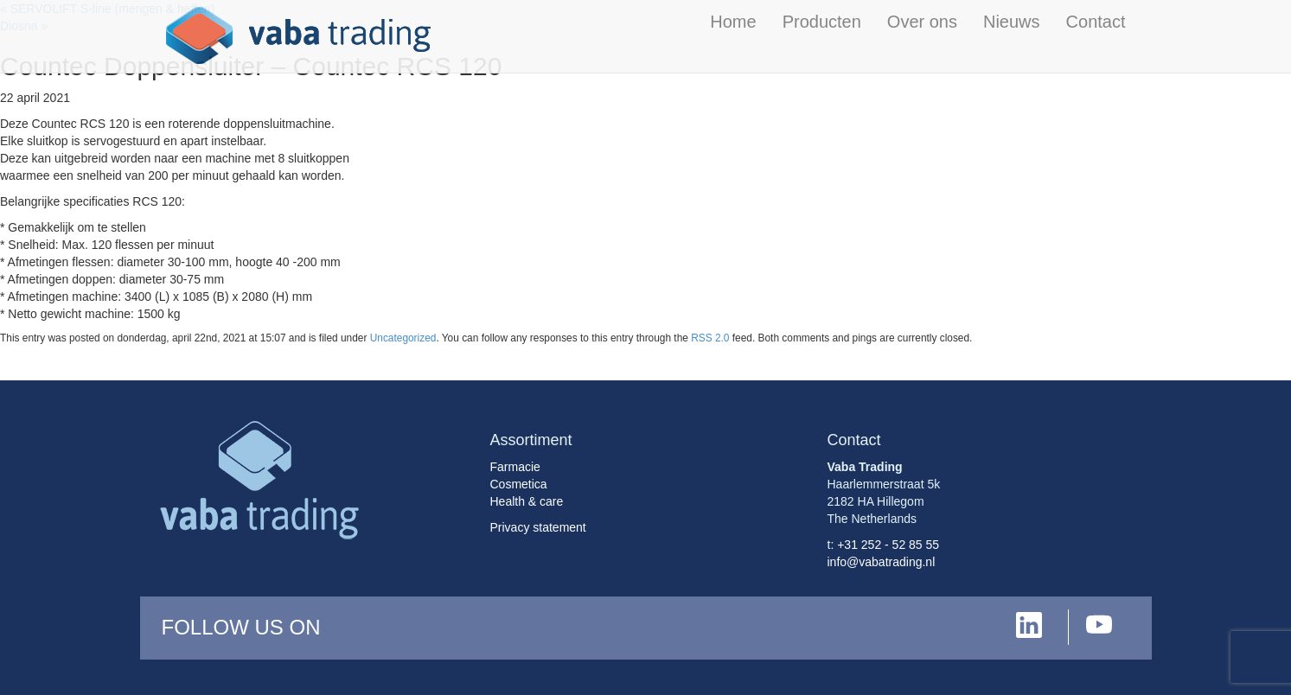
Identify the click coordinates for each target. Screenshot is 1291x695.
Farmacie (515, 467)
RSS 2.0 (710, 338)
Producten (822, 21)
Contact (1096, 21)
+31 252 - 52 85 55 (888, 545)
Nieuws (1011, 21)
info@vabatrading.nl (882, 562)
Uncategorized (403, 338)
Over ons (922, 21)
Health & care (527, 501)
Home (733, 21)
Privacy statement (538, 527)
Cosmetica (518, 484)
